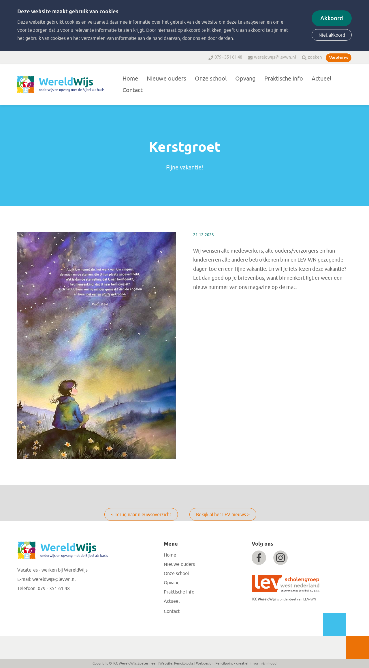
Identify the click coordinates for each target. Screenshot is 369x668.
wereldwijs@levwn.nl (275, 57)
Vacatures (338, 57)
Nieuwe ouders (166, 78)
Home (130, 78)
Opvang (245, 78)
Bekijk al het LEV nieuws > (223, 515)
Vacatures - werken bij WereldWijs (52, 570)
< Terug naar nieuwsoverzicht (141, 515)
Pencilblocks (183, 663)
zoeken (315, 57)
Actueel (321, 78)
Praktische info (283, 78)
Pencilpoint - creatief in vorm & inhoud (245, 663)
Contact (133, 90)
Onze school (211, 78)
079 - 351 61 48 (228, 57)
